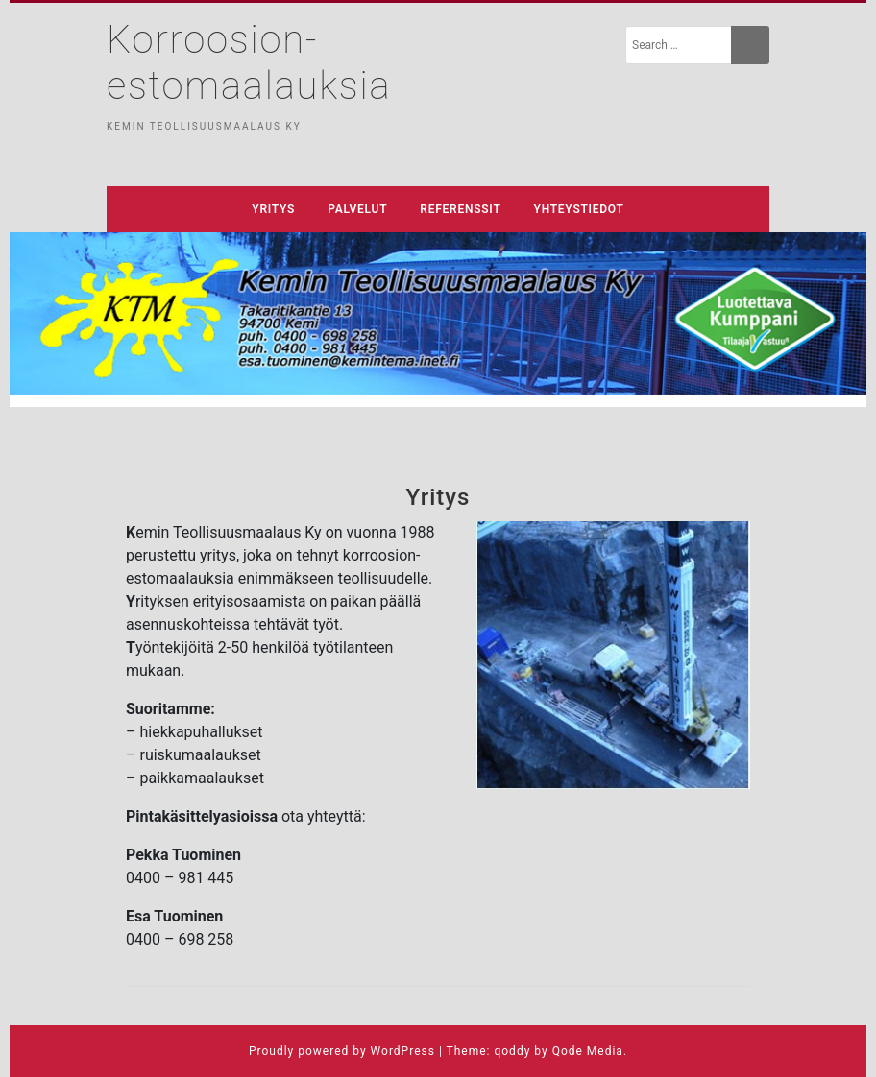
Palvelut (357, 209)
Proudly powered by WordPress (342, 1051)
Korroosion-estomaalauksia (249, 62)
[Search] (750, 45)
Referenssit (460, 209)
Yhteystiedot (579, 209)
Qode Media (587, 1051)
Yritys (273, 209)
